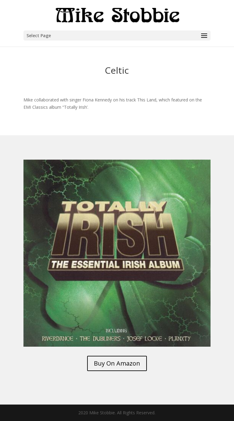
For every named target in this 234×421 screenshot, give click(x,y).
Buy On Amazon (117, 363)
